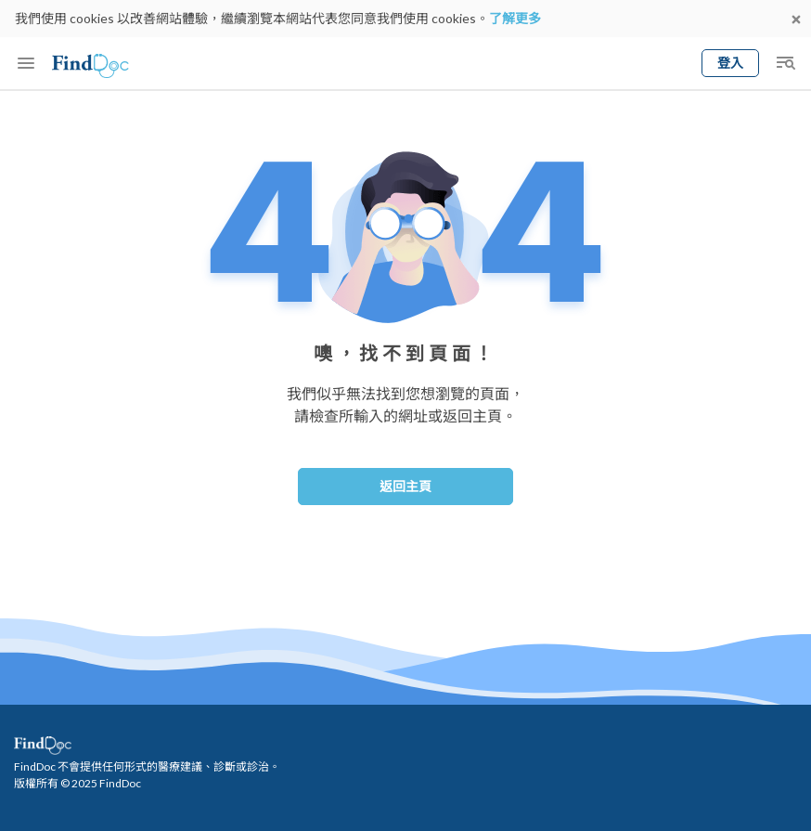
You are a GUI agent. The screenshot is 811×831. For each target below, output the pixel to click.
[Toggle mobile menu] (26, 63)
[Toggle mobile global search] (785, 63)
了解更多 (515, 18)
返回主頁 (405, 486)
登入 (730, 63)
